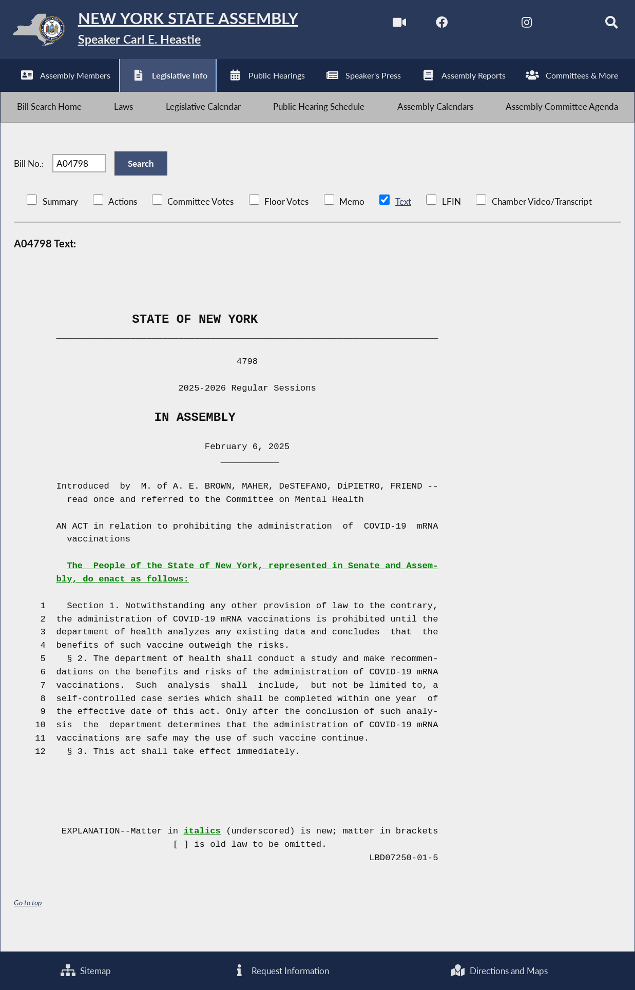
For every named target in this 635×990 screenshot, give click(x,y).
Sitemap (86, 969)
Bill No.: (29, 174)
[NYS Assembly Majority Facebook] (431, 24)
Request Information (280, 969)
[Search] (603, 24)
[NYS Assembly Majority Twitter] (474, 24)
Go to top (28, 917)
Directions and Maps (499, 969)
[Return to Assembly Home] (159, 32)
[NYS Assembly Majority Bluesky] (560, 24)
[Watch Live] (388, 24)
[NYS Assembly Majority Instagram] (517, 24)
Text (403, 216)
